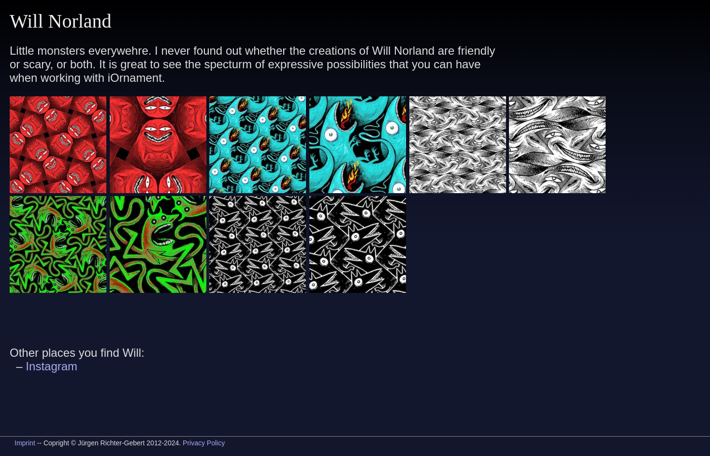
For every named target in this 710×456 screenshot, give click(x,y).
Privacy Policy (204, 443)
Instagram (51, 366)
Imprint (24, 443)
